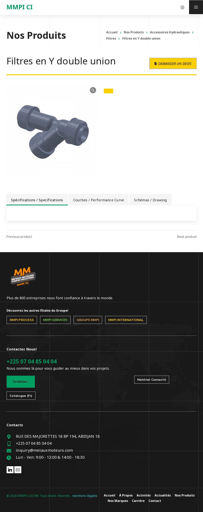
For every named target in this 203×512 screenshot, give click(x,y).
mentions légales (84, 496)
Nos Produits (134, 32)
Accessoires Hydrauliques (170, 32)
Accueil (112, 32)
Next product (187, 236)
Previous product (19, 236)
